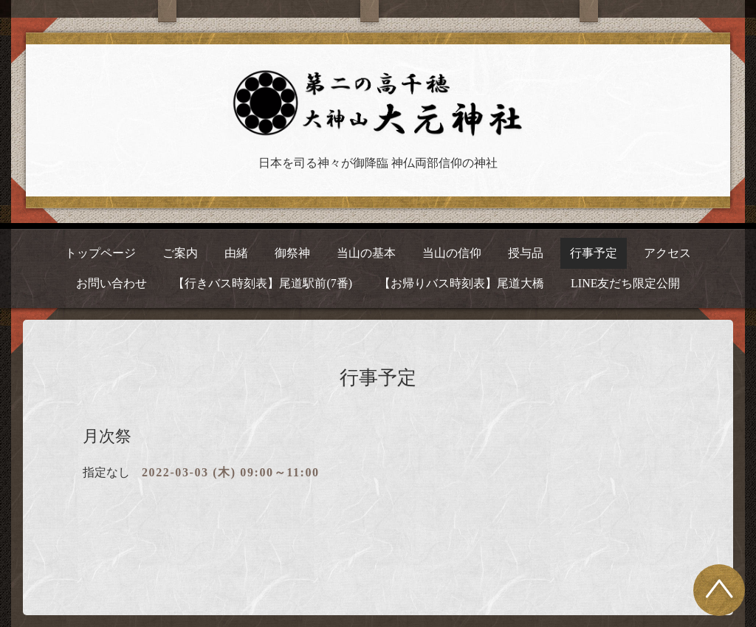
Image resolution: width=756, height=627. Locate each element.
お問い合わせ (111, 283)
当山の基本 (366, 253)
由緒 (236, 253)
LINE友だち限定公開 (625, 283)
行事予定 (593, 253)
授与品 (525, 253)
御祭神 (292, 253)
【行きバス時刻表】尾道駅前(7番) (262, 283)
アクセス (667, 253)
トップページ (100, 253)
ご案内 (180, 253)
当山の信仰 (451, 253)
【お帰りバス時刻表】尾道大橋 (461, 283)
